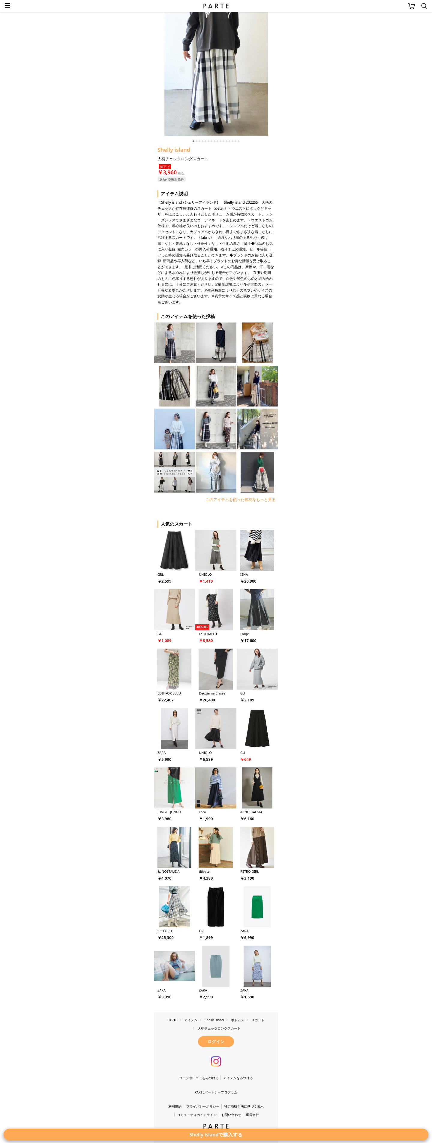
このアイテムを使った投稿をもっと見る (241, 499)
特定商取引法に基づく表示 (244, 1106)
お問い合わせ (231, 1114)
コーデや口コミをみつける (199, 1078)
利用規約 (175, 1106)
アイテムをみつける (238, 1078)
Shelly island (174, 149)
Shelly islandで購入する (216, 1134)
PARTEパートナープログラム (216, 1092)
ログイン (216, 1041)
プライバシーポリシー (202, 1106)
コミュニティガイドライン (197, 1114)
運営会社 (252, 1114)
